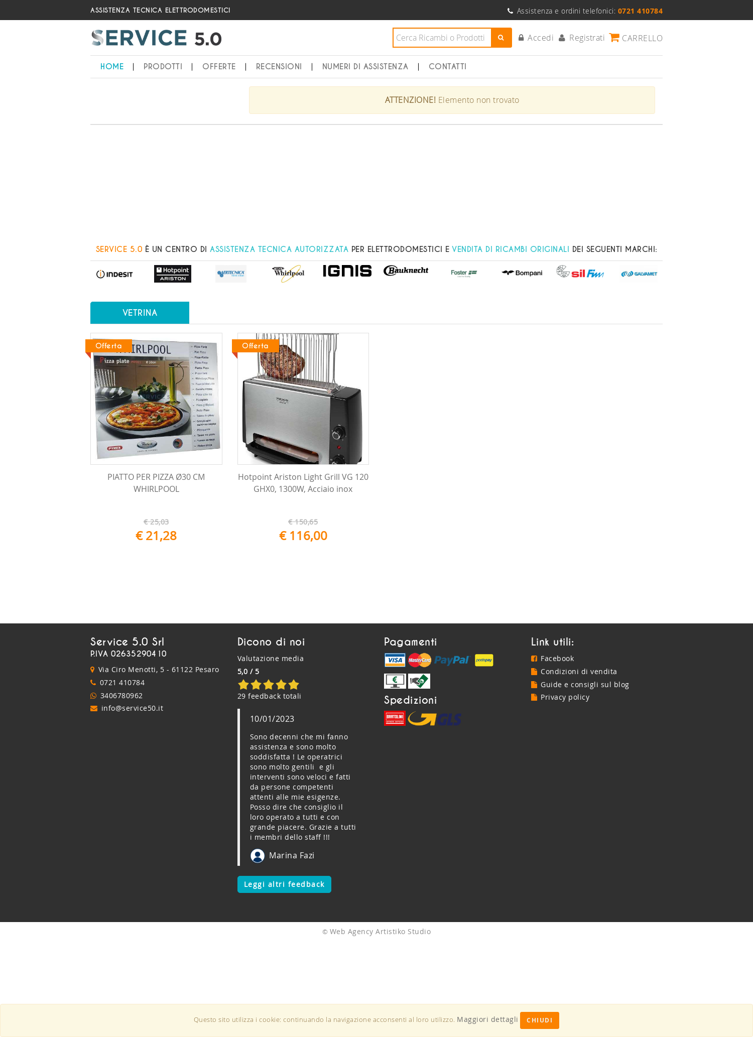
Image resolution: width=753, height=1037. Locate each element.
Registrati (582, 37)
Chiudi (540, 1020)
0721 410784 (122, 778)
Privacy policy (560, 793)
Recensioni (279, 67)
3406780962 (121, 791)
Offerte (219, 67)
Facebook (552, 754)
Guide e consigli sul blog (580, 780)
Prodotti (163, 67)
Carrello (636, 38)
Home (111, 67)
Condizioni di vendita (574, 766)
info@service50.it (132, 804)
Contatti (448, 67)
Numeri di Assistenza (365, 67)
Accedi (536, 37)
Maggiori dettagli (488, 1019)
